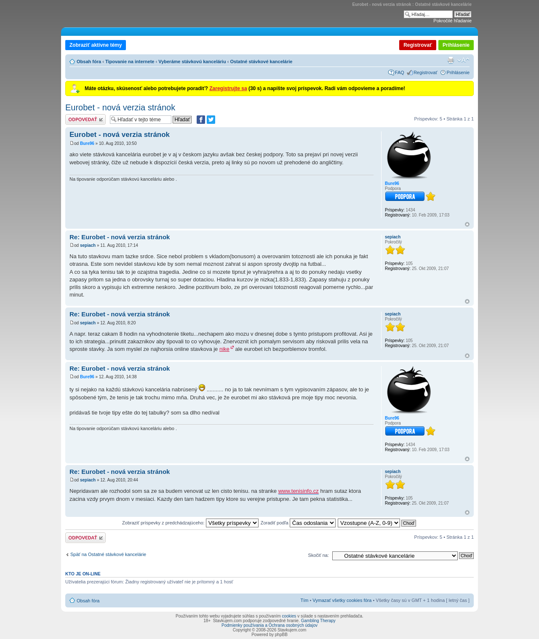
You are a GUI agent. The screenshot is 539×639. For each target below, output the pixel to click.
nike (224, 349)
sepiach (88, 245)
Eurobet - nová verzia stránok (120, 107)
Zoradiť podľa (298, 522)
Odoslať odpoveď (85, 119)
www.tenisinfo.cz (298, 491)
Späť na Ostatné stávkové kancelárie (108, 554)
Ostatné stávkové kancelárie (261, 61)
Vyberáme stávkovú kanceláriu (192, 61)
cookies (289, 616)
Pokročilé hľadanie (452, 20)
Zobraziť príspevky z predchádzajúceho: (190, 522)
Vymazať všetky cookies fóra (341, 600)
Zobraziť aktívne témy (95, 45)
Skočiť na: (318, 555)
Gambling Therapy (318, 620)
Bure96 (87, 143)
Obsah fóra (89, 61)
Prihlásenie (456, 45)
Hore (467, 224)
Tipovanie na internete (130, 61)
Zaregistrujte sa (228, 88)
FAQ (399, 72)
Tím (304, 600)
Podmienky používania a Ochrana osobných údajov (269, 625)
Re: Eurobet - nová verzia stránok (119, 237)
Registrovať (417, 45)
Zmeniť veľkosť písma (463, 60)
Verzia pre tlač (450, 60)
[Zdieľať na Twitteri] (211, 119)
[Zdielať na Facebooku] (201, 119)
